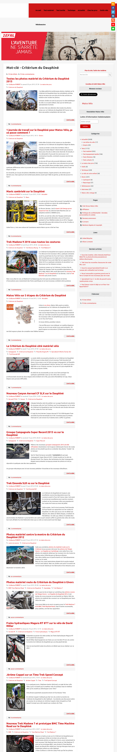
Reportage (86, 183)
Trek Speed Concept (50, 680)
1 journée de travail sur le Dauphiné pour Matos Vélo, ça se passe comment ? (39, 131)
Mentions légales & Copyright (92, 225)
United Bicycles (87, 238)
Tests (83, 148)
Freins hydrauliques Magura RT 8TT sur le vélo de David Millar (39, 625)
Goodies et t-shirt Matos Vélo (95, 84)
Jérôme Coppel (30, 680)
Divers (41, 136)
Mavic (27, 197)
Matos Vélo (87, 103)
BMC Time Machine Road (16, 588)
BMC (9, 732)
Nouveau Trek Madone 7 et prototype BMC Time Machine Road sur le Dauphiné (40, 725)
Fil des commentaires (27, 74)
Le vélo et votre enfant (89, 173)
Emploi (85, 145)
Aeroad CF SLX (12, 399)
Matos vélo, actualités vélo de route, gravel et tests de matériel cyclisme (16, 13)
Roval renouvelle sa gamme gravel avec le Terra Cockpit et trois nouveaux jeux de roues (95, 275)
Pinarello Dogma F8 (42, 352)
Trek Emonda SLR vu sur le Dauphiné (27, 483)
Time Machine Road (38, 732)
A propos (85, 222)
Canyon (22, 399)
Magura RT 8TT (55, 632)
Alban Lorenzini (87, 242)
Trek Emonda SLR (14, 354)
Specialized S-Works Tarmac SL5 (61, 352)
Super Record (40, 441)
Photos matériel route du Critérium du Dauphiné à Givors (40, 582)
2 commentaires (16, 340)
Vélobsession (86, 186)
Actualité (44, 194)
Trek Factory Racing (32, 248)
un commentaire (16, 576)
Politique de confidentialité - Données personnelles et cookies (93, 214)
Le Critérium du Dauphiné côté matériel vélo (32, 346)
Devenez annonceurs (89, 218)
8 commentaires (16, 236)
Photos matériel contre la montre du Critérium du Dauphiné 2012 (35, 536)
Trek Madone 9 (45, 248)
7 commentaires (16, 290)
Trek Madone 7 (58, 588)
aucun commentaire (17, 617)
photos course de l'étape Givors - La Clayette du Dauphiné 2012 (55, 593)
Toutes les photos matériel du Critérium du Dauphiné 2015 (37, 80)
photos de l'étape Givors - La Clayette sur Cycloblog (53, 550)
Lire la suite (70, 120)
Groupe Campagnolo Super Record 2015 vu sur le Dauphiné (35, 434)
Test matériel (87, 151)
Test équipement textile (91, 154)
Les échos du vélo (89, 142)
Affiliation (85, 209)
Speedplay (47, 588)
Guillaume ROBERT (15, 84)
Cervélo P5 (11, 632)
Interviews (85, 189)
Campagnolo (12, 352)
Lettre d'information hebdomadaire (95, 117)
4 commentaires (16, 186)
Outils (84, 167)
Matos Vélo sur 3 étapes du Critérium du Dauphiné (36, 295)
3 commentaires (16, 124)
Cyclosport (86, 180)
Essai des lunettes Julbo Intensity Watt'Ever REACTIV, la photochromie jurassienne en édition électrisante (95, 257)
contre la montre (13, 543)
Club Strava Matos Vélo (90, 206)
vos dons (47, 305)
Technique (85, 170)
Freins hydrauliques (41, 632)
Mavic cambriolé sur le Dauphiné (25, 191)
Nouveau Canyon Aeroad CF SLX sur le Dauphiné (35, 393)
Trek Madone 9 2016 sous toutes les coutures (33, 242)
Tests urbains (87, 160)
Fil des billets (12, 74)
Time (39, 680)
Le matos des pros (46, 84)
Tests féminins (87, 157)
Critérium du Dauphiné (15, 87)
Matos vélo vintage (88, 193)
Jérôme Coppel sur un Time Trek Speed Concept (34, 675)
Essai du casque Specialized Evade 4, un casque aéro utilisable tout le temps (94, 269)
